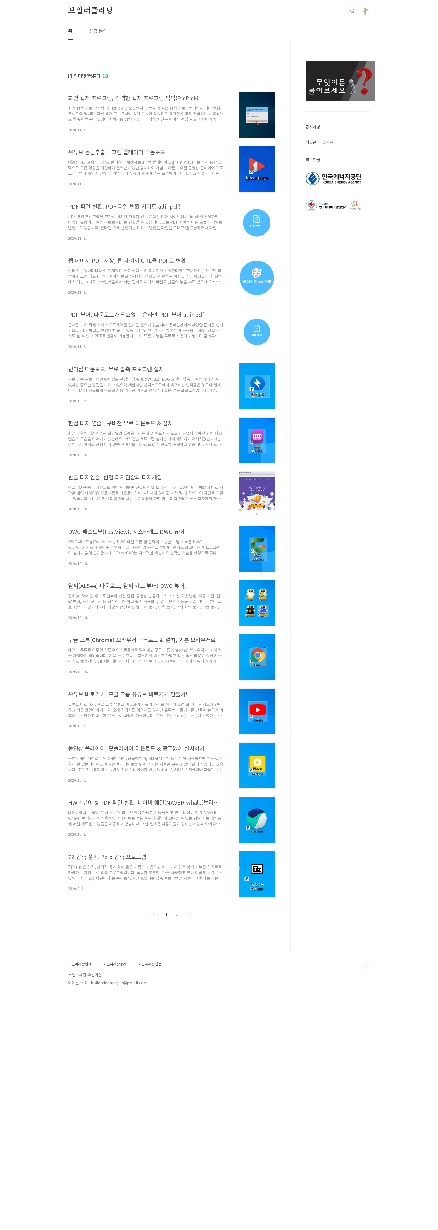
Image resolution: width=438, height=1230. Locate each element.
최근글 (311, 220)
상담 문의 (98, 30)
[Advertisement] (219, 79)
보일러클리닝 (90, 11)
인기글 (327, 220)
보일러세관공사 (115, 1198)
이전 (154, 1148)
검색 (352, 11)
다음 (188, 1148)
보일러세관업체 (80, 1198)
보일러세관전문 (149, 1198)
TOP (365, 1200)
